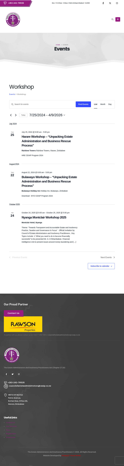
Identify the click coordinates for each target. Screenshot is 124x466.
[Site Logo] (12, 19)
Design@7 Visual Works (71, 456)
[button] (112, 19)
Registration (11, 434)
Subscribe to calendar (100, 266)
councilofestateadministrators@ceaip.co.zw (64, 335)
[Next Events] (15, 115)
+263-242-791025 (16, 3)
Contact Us (10, 422)
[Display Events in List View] (95, 104)
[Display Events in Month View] (102, 104)
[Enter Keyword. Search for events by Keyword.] (42, 104)
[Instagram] (117, 3)
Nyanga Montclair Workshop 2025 (44, 217)
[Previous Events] (10, 115)
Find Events (83, 104)
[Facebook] (103, 3)
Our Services (11, 426)
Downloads (10, 437)
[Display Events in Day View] (110, 104)
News (8, 430)
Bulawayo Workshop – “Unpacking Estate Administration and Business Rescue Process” (49, 181)
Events (12, 94)
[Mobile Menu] (117, 19)
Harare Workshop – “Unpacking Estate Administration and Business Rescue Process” (47, 141)
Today (23, 115)
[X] (110, 3)
